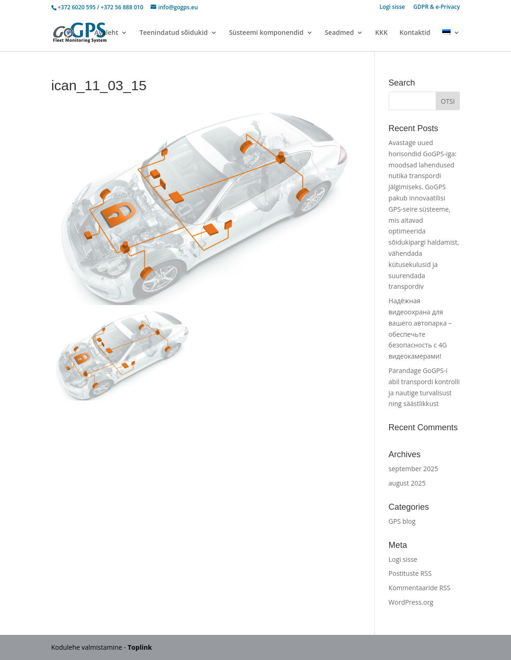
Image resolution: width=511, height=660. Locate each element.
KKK (381, 33)
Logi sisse (392, 7)
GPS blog (402, 521)
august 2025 (407, 483)
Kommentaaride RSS (420, 587)
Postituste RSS (410, 573)
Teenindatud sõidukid (173, 33)
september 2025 (413, 468)
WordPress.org (411, 602)
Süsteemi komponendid (266, 33)
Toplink (140, 647)
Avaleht (106, 33)
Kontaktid (414, 33)
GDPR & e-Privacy (436, 7)
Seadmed (339, 33)
